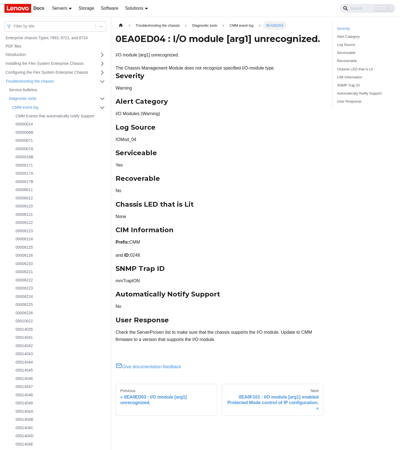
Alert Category (348, 36)
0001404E (24, 444)
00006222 (24, 280)
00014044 (24, 362)
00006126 (24, 255)
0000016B (24, 157)
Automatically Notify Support (359, 93)
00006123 (24, 231)
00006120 (24, 206)
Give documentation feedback (148, 366)
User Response (349, 101)
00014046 (24, 378)
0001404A (24, 411)
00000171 (24, 165)
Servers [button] (59, 8)
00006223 (24, 288)
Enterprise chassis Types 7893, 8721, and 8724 (47, 38)
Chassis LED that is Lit (355, 69)
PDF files (13, 46)
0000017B (24, 181)
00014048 (24, 395)
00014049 (24, 403)
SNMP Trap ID (348, 85)
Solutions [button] (134, 8)
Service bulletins (23, 90)
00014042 (24, 345)
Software (109, 8)
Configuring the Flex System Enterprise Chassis (47, 72)
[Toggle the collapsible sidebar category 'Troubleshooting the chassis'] (102, 81)
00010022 (24, 321)
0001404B (24, 419)
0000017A (24, 173)
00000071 (24, 140)
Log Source (346, 45)
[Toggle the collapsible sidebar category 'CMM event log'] (102, 107)
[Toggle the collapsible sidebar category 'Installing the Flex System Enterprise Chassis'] (102, 63)
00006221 (24, 271)
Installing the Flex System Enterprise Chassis (45, 63)
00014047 (24, 386)
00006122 (24, 222)
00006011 (24, 189)
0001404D (25, 436)
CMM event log (25, 107)
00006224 (24, 296)
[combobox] (14, 26)
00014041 (24, 337)
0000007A (24, 149)
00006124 (24, 239)
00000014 (24, 124)
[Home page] (121, 25)
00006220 (24, 263)
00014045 (24, 370)
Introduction (16, 54)
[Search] (368, 8)
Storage (86, 8)
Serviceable (346, 53)
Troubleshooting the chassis (30, 81)
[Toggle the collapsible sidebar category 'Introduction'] (102, 54)
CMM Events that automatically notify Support (55, 116)
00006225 (24, 304)
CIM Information (349, 77)
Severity (343, 28)
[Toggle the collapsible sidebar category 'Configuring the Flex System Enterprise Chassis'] (102, 72)
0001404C (25, 428)
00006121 (24, 214)
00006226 (24, 313)
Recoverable (347, 61)
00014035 (24, 329)
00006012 (24, 198)
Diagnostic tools (22, 98)
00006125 (24, 247)
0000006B (24, 132)
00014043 (24, 354)
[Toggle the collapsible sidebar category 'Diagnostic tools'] (102, 98)
